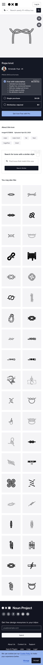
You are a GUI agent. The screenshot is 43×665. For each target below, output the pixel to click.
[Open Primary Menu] (3, 4)
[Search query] (21, 161)
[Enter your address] (21, 628)
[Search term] (22, 10)
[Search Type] (5, 10)
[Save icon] (39, 18)
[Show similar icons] (39, 25)
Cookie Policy (25, 654)
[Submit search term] (38, 10)
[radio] (21, 86)
